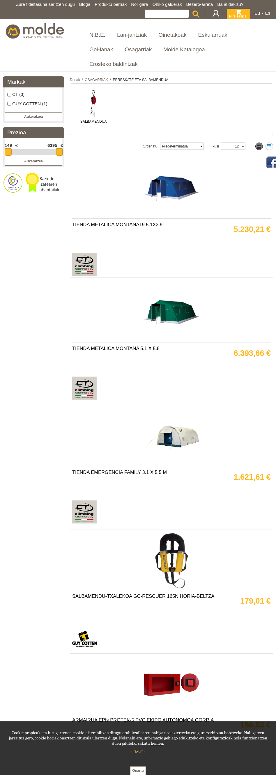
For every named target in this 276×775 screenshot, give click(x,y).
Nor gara (139, 4)
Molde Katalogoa (184, 49)
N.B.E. (97, 35)
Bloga (84, 4)
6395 (52, 145)
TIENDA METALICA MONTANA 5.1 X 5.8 (218, 243)
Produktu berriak (111, 4)
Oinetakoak (172, 35)
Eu (257, 12)
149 (8, 145)
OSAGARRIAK (96, 80)
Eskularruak (212, 35)
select (201, 146)
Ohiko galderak (167, 4)
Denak (75, 80)
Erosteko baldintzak (113, 64)
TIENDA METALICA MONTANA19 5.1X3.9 (120, 243)
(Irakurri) (137, 751)
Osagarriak (138, 49)
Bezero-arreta (199, 4)
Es (267, 12)
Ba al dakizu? (230, 4)
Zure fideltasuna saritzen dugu (45, 4)
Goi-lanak (101, 49)
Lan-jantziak (132, 35)
